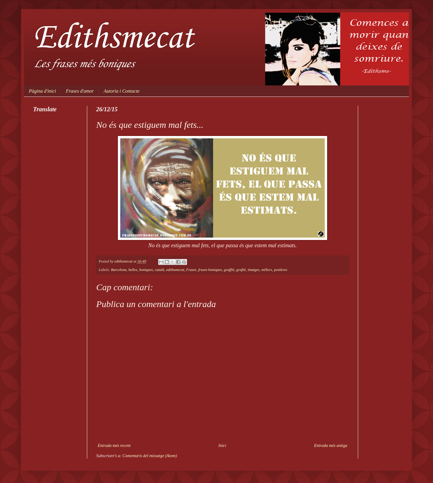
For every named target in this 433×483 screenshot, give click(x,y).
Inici (222, 445)
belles (132, 270)
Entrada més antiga (330, 445)
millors (266, 270)
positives (280, 270)
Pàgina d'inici (42, 91)
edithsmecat (175, 270)
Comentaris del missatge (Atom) (149, 456)
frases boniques (210, 270)
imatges (253, 270)
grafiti (241, 270)
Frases (191, 270)
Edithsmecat (113, 38)
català (159, 270)
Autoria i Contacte (122, 91)
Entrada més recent (114, 445)
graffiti (229, 270)
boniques (146, 270)
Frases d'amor (80, 91)
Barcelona (119, 270)
